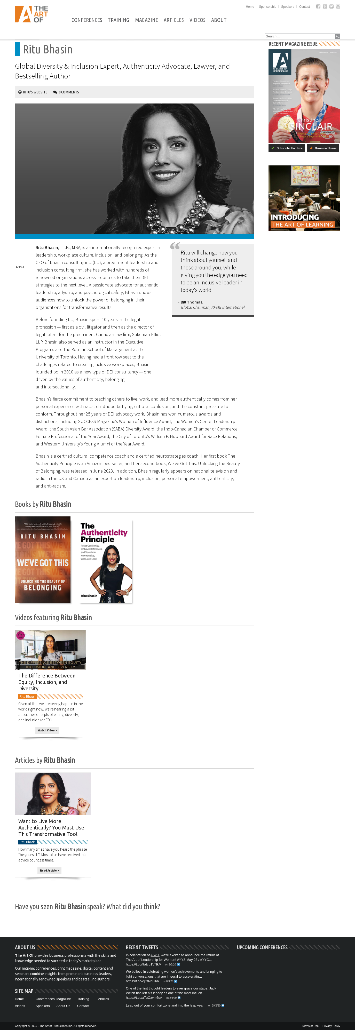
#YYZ (181, 960)
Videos (197, 20)
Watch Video (47, 730)
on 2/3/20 (171, 997)
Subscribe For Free (287, 148)
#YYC (204, 960)
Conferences (86, 20)
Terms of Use (310, 1025)
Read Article (49, 870)
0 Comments (69, 92)
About (218, 20)
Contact (304, 7)
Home (250, 7)
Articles (173, 20)
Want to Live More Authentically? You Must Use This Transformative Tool (51, 827)
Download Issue (323, 148)
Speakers (287, 7)
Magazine (146, 20)
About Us (63, 1006)
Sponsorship (267, 7)
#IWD (155, 955)
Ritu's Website (35, 92)
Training (118, 20)
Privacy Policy (331, 1025)
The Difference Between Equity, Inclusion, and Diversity (46, 681)
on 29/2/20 (214, 1005)
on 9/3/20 (170, 964)
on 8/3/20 (168, 981)
